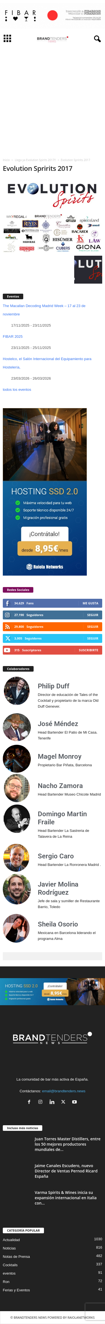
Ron (6, 1282)
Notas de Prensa (16, 1256)
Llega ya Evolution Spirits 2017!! (35, 160)
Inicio (6, 160)
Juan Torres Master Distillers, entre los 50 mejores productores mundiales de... (68, 1144)
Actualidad (11, 1240)
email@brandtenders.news (63, 1091)
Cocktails (10, 1265)
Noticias (9, 1248)
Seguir (92, 615)
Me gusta (90, 603)
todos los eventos (17, 389)
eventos (9, 1273)
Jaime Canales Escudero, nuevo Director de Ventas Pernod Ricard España (66, 1171)
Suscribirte (88, 650)
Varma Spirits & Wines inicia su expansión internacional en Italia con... (66, 1198)
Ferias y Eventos (16, 1290)
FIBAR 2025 (13, 336)
